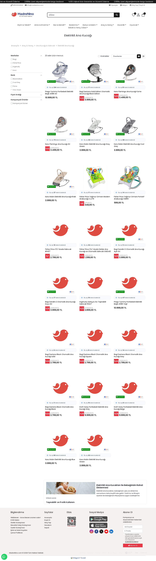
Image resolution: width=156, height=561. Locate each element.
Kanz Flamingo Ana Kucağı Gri (57, 144)
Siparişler (113, 5)
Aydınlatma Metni (131, 542)
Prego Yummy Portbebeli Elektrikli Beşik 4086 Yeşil (128, 303)
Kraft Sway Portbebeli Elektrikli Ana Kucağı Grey (94, 408)
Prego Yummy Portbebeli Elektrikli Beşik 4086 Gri (59, 92)
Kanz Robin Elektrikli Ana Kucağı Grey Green (95, 145)
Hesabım (47, 525)
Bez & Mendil (58, 25)
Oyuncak (133, 25)
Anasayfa (15, 46)
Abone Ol (132, 545)
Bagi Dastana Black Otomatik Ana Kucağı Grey (128, 355)
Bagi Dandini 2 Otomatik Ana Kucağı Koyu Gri (60, 303)
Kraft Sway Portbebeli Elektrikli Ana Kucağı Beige (128, 408)
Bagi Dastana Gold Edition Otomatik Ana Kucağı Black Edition (95, 92)
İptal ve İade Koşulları (19, 530)
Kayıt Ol (47, 520)
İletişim (124, 5)
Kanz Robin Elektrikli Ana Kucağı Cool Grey (129, 145)
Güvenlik (121, 25)
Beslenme (73, 25)
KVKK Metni (15, 520)
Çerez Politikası (17, 533)
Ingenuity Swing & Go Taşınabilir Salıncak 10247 (93, 303)
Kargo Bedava (51, 81)
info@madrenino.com (34, 5)
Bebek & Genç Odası (77, 27)
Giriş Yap (47, 522)
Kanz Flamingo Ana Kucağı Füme (127, 91)
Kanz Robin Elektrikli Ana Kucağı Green (92, 460)
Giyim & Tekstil (23, 25)
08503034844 (17, 5)
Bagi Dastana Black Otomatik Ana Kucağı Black (59, 408)
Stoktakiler (103, 56)
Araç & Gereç (106, 25)
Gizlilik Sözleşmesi (18, 522)
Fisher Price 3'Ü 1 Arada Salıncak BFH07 (58, 250)
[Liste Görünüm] (143, 56)
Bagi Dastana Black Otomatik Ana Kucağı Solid (59, 355)
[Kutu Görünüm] (139, 56)
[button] (138, 15)
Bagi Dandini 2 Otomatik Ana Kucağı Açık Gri (129, 250)
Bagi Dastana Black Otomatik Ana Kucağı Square (94, 355)
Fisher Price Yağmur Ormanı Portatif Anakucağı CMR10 (129, 198)
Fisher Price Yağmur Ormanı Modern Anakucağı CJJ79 (95, 198)
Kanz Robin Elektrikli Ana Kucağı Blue (60, 459)
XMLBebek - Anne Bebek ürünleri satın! (26, 517)
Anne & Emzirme (41, 25)
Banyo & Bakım (89, 25)
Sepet (46, 528)
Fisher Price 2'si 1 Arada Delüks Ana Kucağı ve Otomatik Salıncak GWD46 (95, 250)
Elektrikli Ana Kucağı (66, 46)
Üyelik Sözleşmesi (18, 528)
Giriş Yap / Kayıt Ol (137, 5)
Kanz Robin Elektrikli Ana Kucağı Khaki (60, 197)
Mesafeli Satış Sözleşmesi (21, 525)
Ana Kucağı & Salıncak (45, 46)
